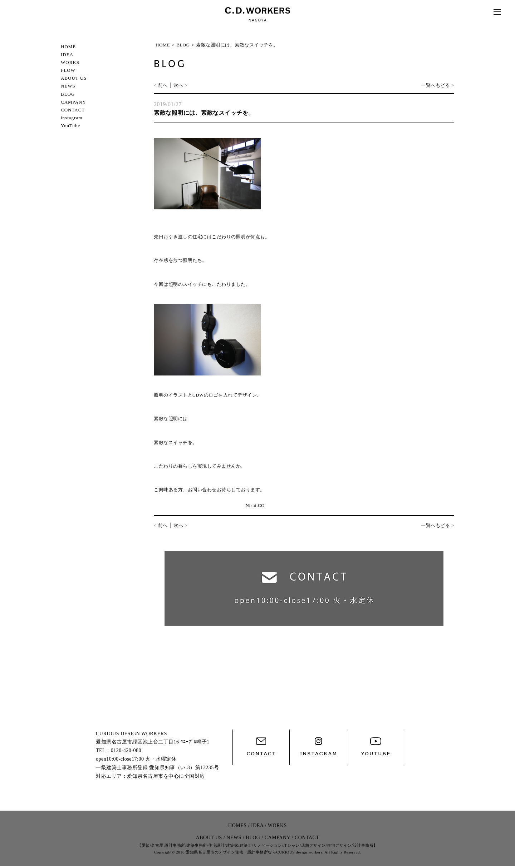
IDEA (67, 54)
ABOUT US (74, 78)
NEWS (68, 86)
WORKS (70, 62)
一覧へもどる (435, 85)
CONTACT (73, 110)
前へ (163, 85)
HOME (68, 46)
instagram (71, 117)
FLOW (68, 70)
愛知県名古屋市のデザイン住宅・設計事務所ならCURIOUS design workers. (254, 852)
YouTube (70, 125)
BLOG (68, 94)
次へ (178, 85)
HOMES (237, 825)
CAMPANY (73, 102)
